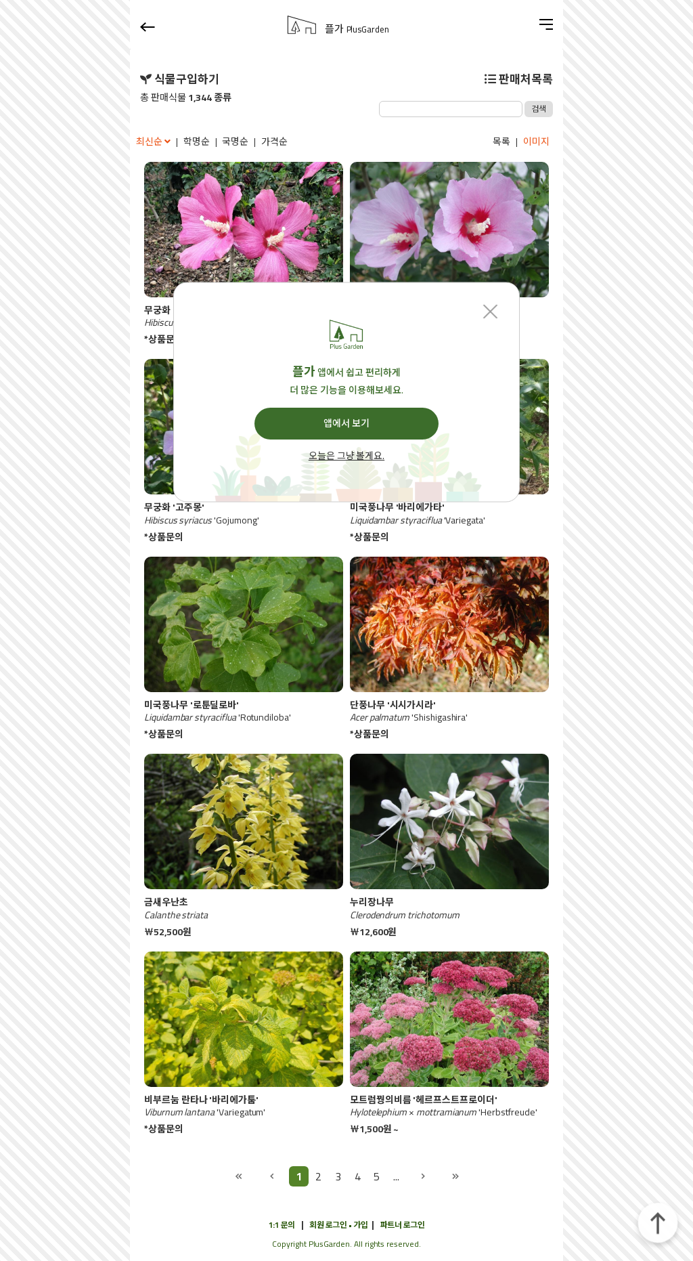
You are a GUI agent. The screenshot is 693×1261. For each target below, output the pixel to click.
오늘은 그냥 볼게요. (346, 456)
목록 (501, 141)
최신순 (154, 141)
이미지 (536, 141)
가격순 (274, 141)
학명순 (196, 141)
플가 (357, 29)
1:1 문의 (282, 1225)
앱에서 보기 (346, 423)
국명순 (235, 141)
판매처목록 (519, 79)
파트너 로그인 (402, 1225)
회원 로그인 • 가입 (338, 1225)
